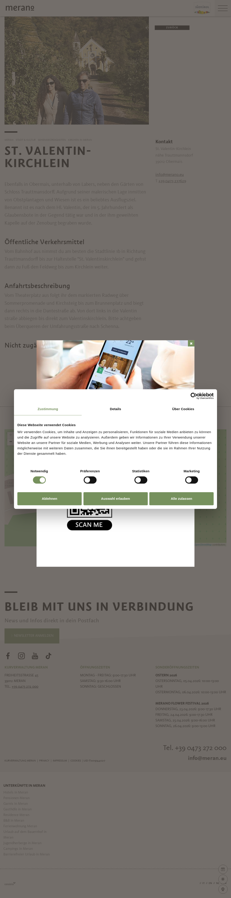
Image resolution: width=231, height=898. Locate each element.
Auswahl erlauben (115, 498)
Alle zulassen (181, 498)
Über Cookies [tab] (183, 409)
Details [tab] (115, 409)
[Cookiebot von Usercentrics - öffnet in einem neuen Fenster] (194, 396)
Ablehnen (49, 498)
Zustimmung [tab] (48, 409)
